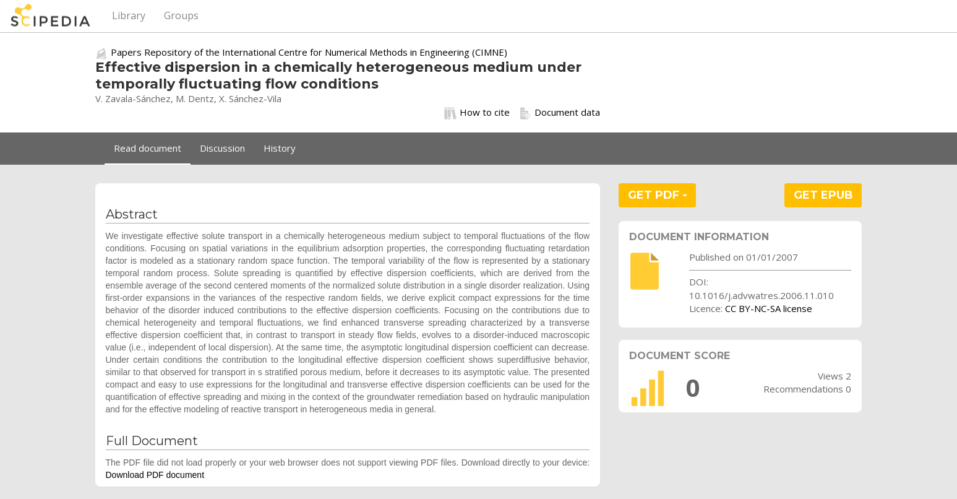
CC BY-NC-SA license (768, 308)
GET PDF (657, 195)
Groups (181, 15)
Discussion (222, 148)
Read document (147, 148)
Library (128, 15)
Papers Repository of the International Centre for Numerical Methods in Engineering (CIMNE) (309, 52)
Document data (559, 112)
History (280, 148)
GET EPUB (823, 195)
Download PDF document (155, 475)
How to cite (477, 112)
